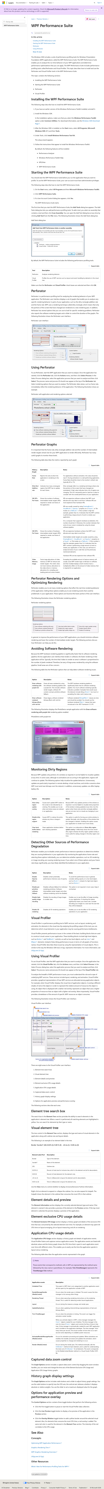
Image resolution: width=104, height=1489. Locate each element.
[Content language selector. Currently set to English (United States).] (11, 1482)
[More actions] (98, 19)
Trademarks (82, 1488)
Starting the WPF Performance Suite (44, 43)
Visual (90, 508)
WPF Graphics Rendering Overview (43, 1452)
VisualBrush (66, 508)
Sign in (99, 3)
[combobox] (13, 21)
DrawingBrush (87, 506)
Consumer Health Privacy (57, 1488)
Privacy (43, 1488)
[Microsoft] (3, 2)
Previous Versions (42, 19)
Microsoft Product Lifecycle (57, 9)
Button (76, 883)
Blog (26, 1488)
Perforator (36, 46)
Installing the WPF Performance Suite (44, 41)
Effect (81, 702)
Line (88, 939)
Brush (87, 692)
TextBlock (50, 939)
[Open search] (95, 3)
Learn (33, 19)
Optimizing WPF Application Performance (45, 1443)
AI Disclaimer (6, 1488)
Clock (57, 1322)
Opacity (75, 508)
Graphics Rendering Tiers (40, 1447)
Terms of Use (73, 1488)
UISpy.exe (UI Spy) (37, 950)
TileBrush (73, 511)
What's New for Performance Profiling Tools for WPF (49, 1466)
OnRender (59, 1347)
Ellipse (33, 942)
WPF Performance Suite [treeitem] (11, 25)
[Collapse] (25, 17)
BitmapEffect (83, 698)
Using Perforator (38, 49)
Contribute (35, 1488)
